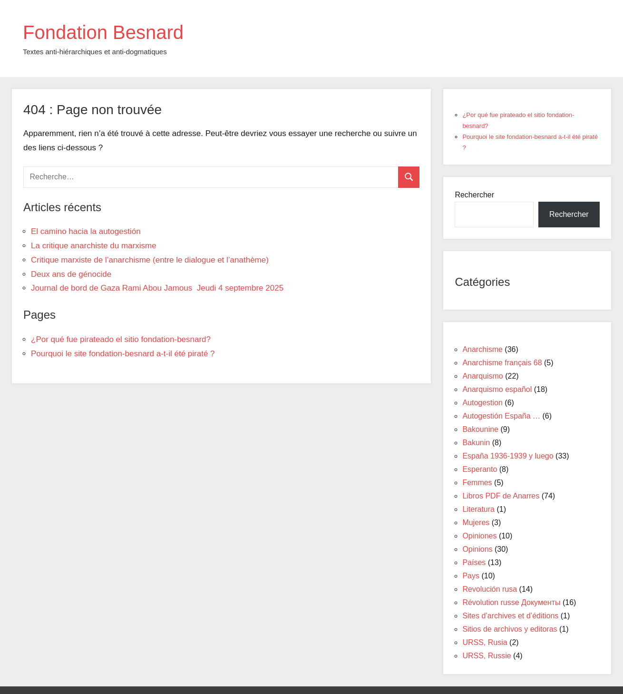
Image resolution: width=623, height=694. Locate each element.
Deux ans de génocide (71, 274)
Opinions (477, 549)
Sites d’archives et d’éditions (510, 616)
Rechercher (474, 195)
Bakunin (476, 443)
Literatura (478, 509)
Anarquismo (482, 376)
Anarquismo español (497, 389)
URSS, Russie (486, 656)
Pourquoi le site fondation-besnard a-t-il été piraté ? (123, 353)
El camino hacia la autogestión (86, 231)
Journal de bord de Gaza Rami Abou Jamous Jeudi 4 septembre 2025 (157, 288)
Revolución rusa (489, 589)
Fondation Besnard (103, 32)
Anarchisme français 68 (502, 363)
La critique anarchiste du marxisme (93, 245)
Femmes (477, 483)
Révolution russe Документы (511, 602)
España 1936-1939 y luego (507, 456)
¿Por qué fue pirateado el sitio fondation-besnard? (121, 339)
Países (474, 562)
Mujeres (475, 522)
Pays (470, 576)
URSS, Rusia (484, 642)
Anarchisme (482, 349)
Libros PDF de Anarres (500, 496)
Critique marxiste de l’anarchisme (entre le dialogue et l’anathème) (150, 259)
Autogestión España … (501, 416)
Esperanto (479, 469)
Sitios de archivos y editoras (509, 629)
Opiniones (479, 536)
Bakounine (480, 429)
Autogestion (482, 403)
